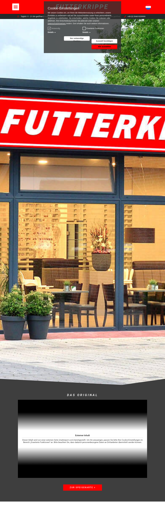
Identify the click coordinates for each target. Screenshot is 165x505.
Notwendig (54, 28)
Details (51, 32)
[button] (15, 6)
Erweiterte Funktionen (95, 28)
